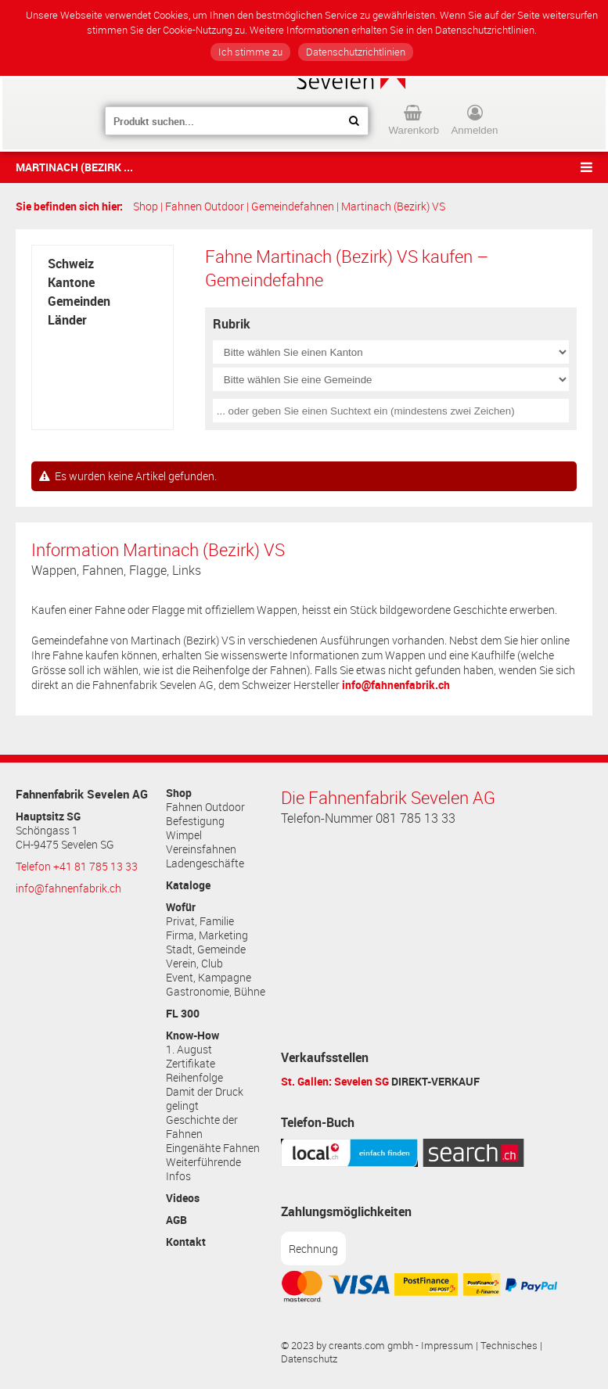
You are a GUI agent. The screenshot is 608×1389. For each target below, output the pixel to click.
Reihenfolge (194, 1078)
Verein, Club (194, 964)
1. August (189, 1050)
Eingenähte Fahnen (213, 1148)
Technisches (509, 1345)
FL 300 (183, 1014)
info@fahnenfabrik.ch (396, 684)
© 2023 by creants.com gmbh (347, 1345)
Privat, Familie (200, 921)
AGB (176, 1220)
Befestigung (195, 821)
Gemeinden (79, 301)
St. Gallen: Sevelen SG (335, 1081)
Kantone (71, 282)
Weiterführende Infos (203, 1169)
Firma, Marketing (207, 935)
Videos (183, 1198)
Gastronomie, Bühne (215, 992)
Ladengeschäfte (205, 863)
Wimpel (184, 835)
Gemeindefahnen (292, 206)
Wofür (181, 907)
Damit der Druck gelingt (204, 1099)
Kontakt (186, 1242)
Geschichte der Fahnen (202, 1127)
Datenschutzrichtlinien (355, 52)
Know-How (192, 1035)
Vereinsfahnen (201, 849)
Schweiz (71, 263)
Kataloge (188, 885)
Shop (145, 206)
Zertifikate (190, 1064)
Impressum (447, 1345)
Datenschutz (309, 1359)
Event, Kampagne (208, 978)
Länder (67, 319)
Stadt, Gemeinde (206, 949)
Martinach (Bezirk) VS (393, 206)
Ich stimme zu (250, 52)
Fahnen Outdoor (204, 206)
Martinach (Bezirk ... (74, 167)
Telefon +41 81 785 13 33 (77, 867)
